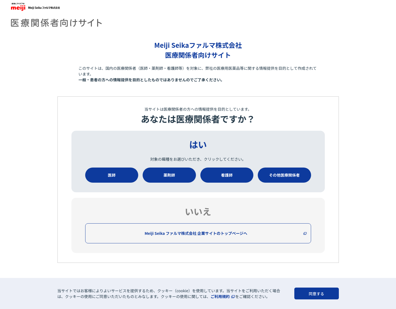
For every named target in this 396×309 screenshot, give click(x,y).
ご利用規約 (220, 296)
